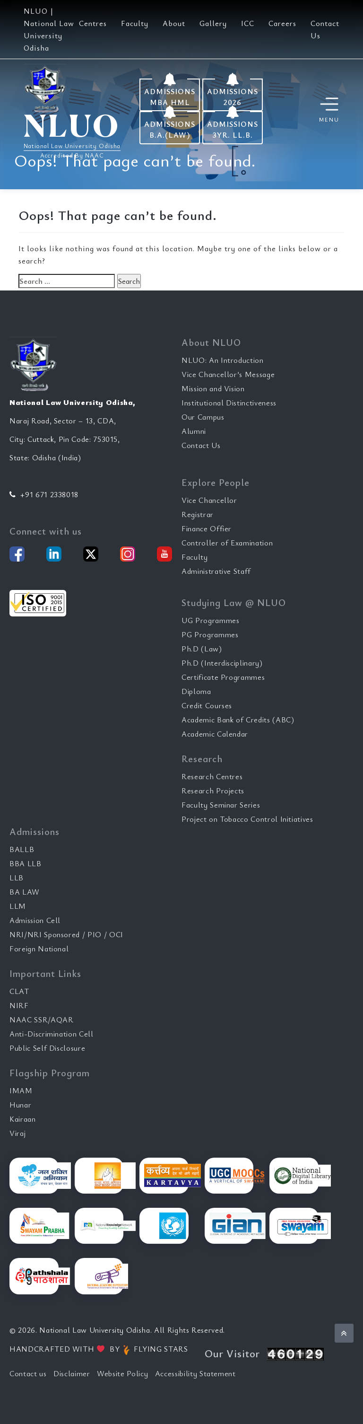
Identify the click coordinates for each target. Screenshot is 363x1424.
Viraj (17, 1133)
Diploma (196, 691)
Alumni (194, 431)
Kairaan (22, 1119)
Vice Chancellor (209, 500)
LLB (16, 877)
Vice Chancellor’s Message (228, 374)
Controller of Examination (227, 542)
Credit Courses (207, 705)
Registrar (198, 514)
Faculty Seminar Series (221, 805)
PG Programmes (210, 634)
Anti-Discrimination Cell (51, 1033)
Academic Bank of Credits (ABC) (238, 719)
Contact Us (201, 445)
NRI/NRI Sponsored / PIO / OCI (66, 934)
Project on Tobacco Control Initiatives (247, 819)
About (174, 23)
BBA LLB (25, 863)
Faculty (134, 23)
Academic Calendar (215, 734)
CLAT (19, 991)
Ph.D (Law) (202, 648)
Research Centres (212, 776)
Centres (93, 23)
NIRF (19, 1005)
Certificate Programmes (223, 677)
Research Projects (213, 790)
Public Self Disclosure (47, 1048)
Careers (282, 23)
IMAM (21, 1090)
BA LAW (24, 892)
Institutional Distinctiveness (229, 402)
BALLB (21, 849)
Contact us (28, 1373)
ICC (247, 23)
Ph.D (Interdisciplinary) (222, 663)
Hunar (20, 1104)
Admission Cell (34, 920)
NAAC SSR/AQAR (41, 1019)
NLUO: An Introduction (223, 360)
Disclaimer (71, 1373)
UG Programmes (210, 620)
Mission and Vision (213, 388)
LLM (17, 906)
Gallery (213, 23)
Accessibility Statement (195, 1373)
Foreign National (39, 948)
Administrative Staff (216, 571)
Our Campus (203, 417)
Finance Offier (207, 528)
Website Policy (122, 1373)
